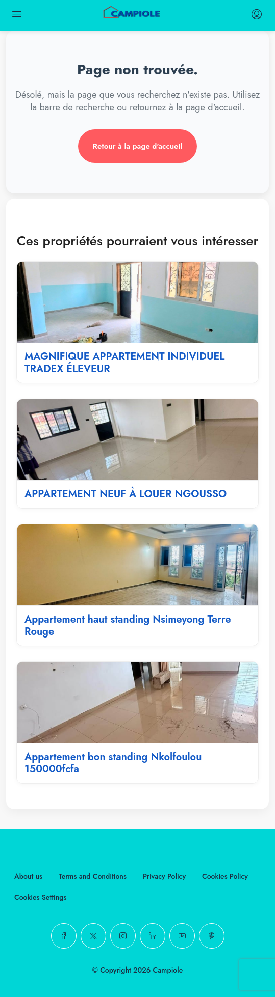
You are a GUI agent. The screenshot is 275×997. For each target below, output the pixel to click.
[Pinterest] (211, 936)
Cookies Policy (225, 876)
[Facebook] (64, 936)
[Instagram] (123, 936)
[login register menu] (255, 15)
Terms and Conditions (93, 876)
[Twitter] (93, 936)
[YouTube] (182, 936)
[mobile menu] (17, 15)
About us (28, 876)
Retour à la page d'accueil (138, 146)
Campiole (168, 970)
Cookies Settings (40, 897)
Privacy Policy (164, 876)
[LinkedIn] (152, 936)
